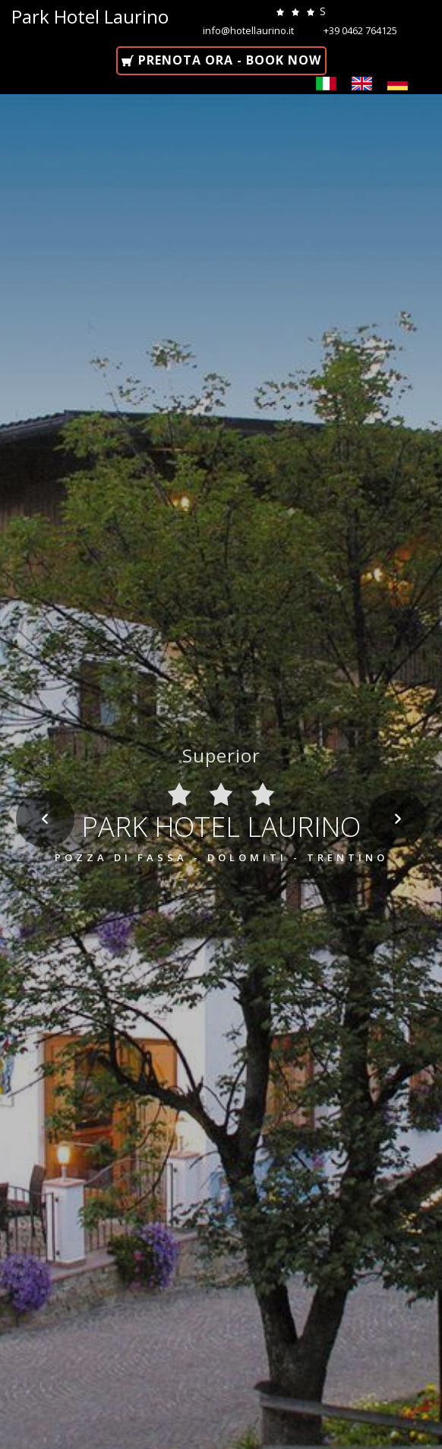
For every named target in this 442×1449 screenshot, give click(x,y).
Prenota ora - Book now (227, 60)
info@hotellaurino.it (249, 30)
